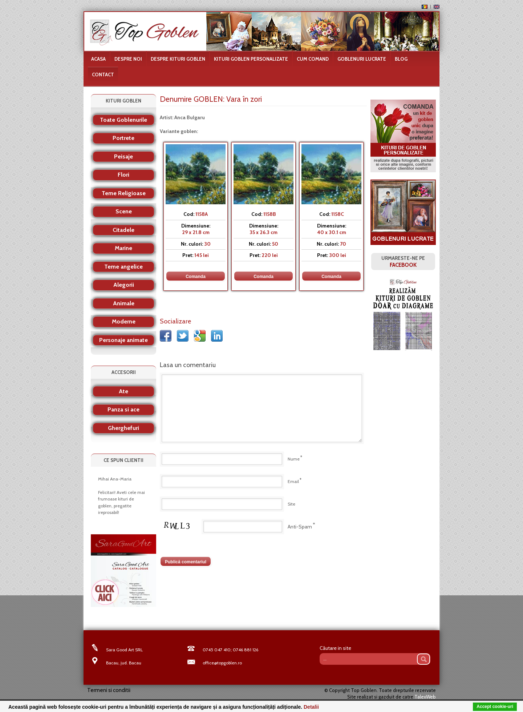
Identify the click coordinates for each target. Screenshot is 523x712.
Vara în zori (244, 99)
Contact (103, 74)
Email (293, 481)
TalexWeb (425, 697)
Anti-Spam (300, 526)
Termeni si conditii (108, 690)
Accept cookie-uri (495, 706)
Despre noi (128, 59)
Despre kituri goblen (178, 59)
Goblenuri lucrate (361, 59)
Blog (401, 59)
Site (291, 504)
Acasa (98, 59)
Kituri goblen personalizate (251, 59)
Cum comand (313, 59)
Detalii (311, 707)
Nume (294, 459)
